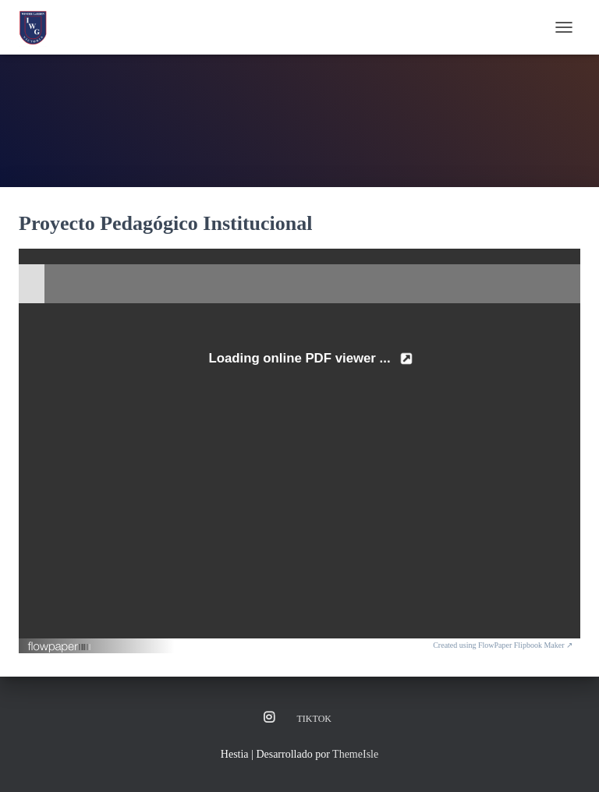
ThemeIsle (355, 754)
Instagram (269, 718)
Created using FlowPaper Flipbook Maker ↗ (502, 645)
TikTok (314, 718)
